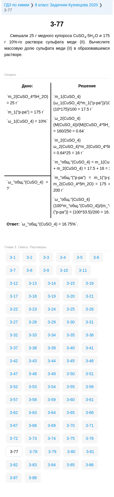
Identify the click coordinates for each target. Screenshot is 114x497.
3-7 (13, 270)
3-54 (52, 386)
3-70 (71, 425)
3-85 (71, 465)
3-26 (90, 309)
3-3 (46, 257)
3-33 (33, 335)
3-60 (71, 399)
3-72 (14, 438)
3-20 (71, 296)
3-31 (90, 322)
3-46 (90, 361)
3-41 (90, 348)
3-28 (33, 322)
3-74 (52, 438)
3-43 (33, 361)
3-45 (71, 361)
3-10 (64, 270)
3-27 (14, 322)
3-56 (90, 386)
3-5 (79, 257)
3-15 (71, 283)
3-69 (52, 425)
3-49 (52, 373)
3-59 (52, 399)
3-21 (90, 296)
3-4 (63, 257)
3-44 (52, 361)
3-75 (71, 438)
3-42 (14, 361)
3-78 (33, 451)
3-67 (14, 425)
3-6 (96, 257)
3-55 (71, 386)
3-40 (71, 348)
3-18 (33, 296)
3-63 (33, 412)
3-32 (14, 335)
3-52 (14, 386)
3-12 (14, 283)
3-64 (52, 412)
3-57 (14, 399)
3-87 (14, 477)
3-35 (71, 335)
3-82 (14, 465)
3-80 (71, 451)
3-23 (33, 309)
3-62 (14, 412)
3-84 (52, 465)
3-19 (52, 296)
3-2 (29, 257)
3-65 (71, 412)
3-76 (90, 438)
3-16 (90, 283)
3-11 (83, 270)
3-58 (33, 399)
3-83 (33, 465)
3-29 (52, 322)
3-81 (90, 451)
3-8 (29, 270)
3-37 (14, 348)
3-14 (52, 283)
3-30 (71, 322)
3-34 (52, 335)
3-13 (33, 283)
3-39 (52, 348)
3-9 (46, 270)
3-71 (90, 425)
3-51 (90, 373)
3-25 (71, 309)
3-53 (33, 386)
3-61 (90, 399)
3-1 (13, 257)
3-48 (33, 373)
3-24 (52, 309)
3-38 (33, 348)
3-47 (14, 373)
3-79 (52, 451)
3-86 (90, 465)
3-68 (33, 425)
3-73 (33, 438)
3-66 (90, 412)
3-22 (14, 309)
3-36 (90, 335)
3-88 (33, 477)
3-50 (71, 373)
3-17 (14, 296)
